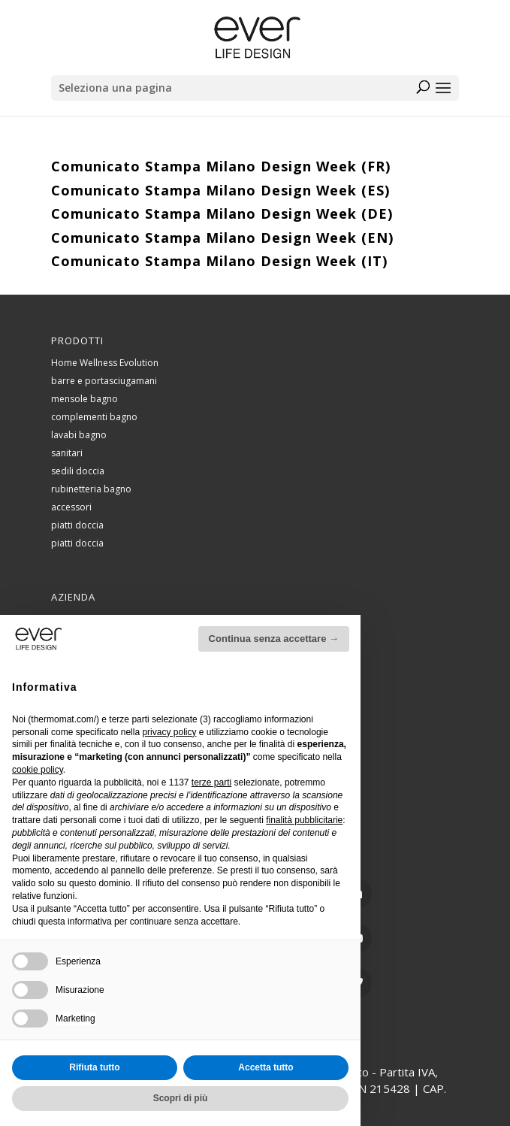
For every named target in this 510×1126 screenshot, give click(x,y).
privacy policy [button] (169, 732)
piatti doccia (77, 525)
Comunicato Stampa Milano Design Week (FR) (221, 166)
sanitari (67, 452)
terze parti (211, 782)
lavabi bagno (79, 434)
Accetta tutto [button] (265, 1067)
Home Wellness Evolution (104, 362)
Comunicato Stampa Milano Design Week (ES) (220, 190)
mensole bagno (84, 398)
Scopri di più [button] (180, 1098)
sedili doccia (77, 471)
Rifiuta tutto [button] (94, 1067)
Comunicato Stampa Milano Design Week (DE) (222, 213)
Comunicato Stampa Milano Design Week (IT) (219, 261)
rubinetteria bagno (91, 489)
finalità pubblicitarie (304, 820)
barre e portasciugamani (104, 380)
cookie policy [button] (37, 769)
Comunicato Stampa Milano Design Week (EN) (222, 238)
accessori (71, 507)
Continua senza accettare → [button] (274, 638)
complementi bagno (94, 416)
